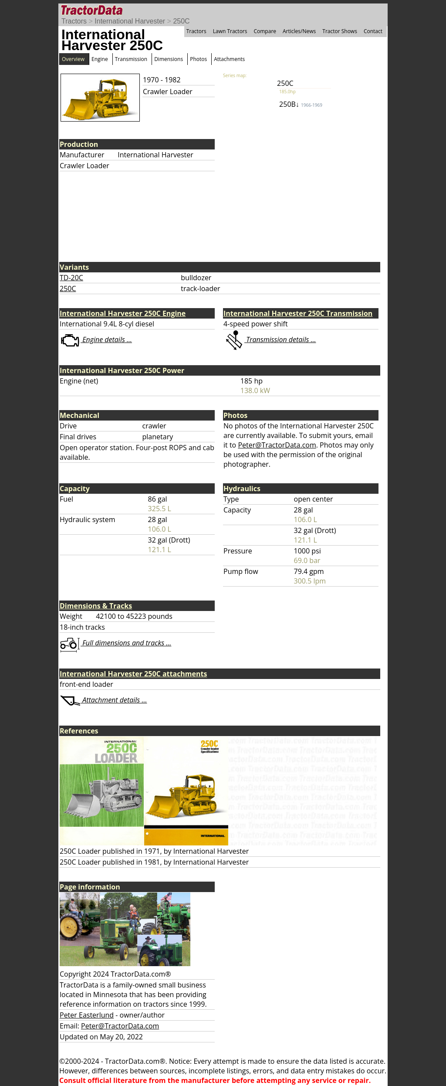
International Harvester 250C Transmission (297, 313)
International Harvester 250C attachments (133, 674)
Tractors (74, 21)
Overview (73, 59)
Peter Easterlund (87, 1015)
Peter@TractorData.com (277, 445)
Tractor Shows (339, 31)
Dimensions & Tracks (96, 606)
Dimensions (168, 59)
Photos (198, 59)
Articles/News (299, 31)
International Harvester (130, 21)
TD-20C (71, 277)
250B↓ (300, 104)
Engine (99, 59)
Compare (264, 31)
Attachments (229, 59)
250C (181, 21)
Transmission (131, 59)
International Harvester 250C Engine (123, 313)
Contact (373, 31)
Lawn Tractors (230, 31)
